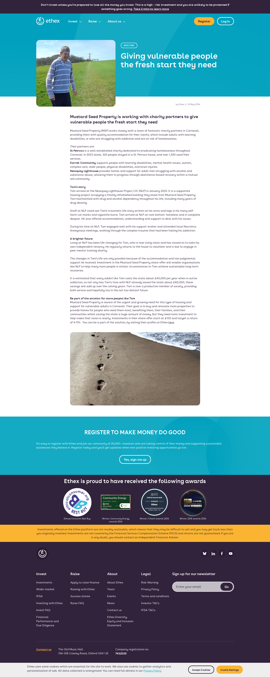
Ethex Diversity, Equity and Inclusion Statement (120, 621)
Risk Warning (149, 582)
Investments (44, 582)
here (171, 322)
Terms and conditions (155, 596)
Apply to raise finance (84, 582)
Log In (225, 21)
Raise (92, 21)
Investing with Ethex (49, 603)
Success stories (80, 596)
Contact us (114, 610)
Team (111, 589)
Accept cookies (201, 669)
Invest (73, 21)
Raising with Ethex (82, 589)
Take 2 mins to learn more (151, 9)
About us (115, 21)
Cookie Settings (229, 669)
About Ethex (115, 582)
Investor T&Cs (150, 603)
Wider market (45, 589)
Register (204, 21)
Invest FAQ (43, 610)
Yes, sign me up (135, 459)
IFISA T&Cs (148, 610)
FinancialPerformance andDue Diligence (47, 621)
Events (111, 596)
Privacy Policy (152, 670)
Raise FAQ (77, 603)
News (111, 603)
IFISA (39, 596)
